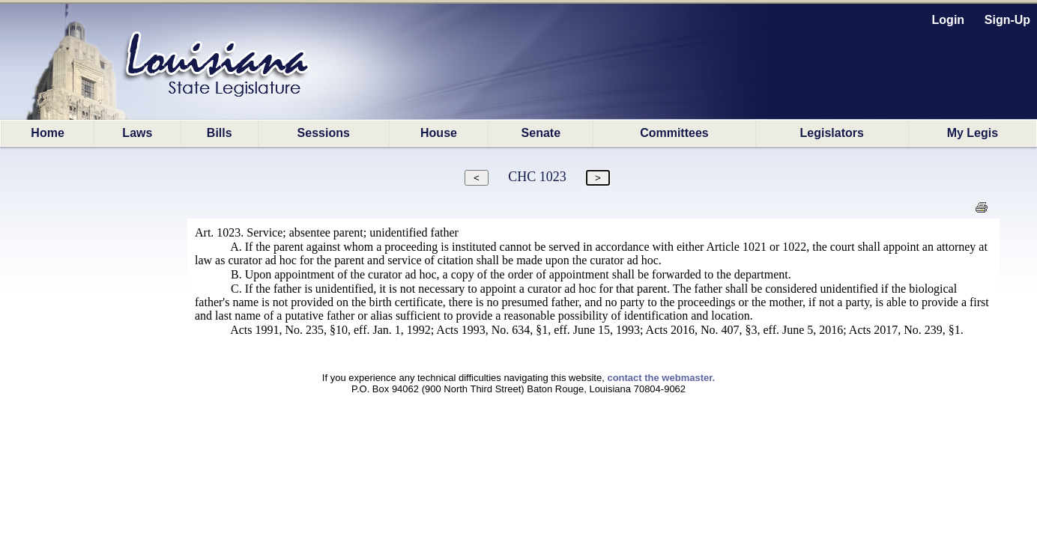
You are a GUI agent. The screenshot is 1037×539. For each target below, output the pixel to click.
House (438, 133)
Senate (540, 133)
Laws (137, 133)
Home (47, 133)
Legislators (832, 133)
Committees (674, 133)
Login (948, 19)
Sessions (323, 133)
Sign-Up (1007, 19)
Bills (219, 133)
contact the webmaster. (661, 377)
